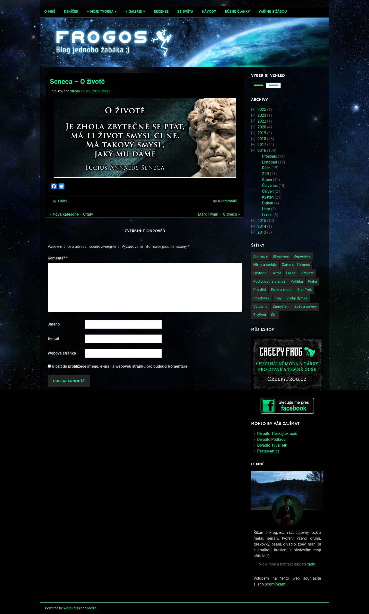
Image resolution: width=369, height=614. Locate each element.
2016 (261, 150)
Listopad (269, 162)
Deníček (71, 11)
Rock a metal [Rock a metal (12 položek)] (281, 290)
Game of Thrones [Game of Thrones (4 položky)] (296, 264)
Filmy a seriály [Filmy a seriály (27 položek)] (265, 264)
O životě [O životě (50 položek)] (307, 273)
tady (311, 564)
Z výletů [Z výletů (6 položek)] (259, 315)
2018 (261, 138)
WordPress (71, 608)
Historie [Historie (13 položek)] (259, 273)
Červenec (270, 185)
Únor (266, 209)
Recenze (161, 11)
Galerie (135, 11)
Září (265, 174)
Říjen (266, 168)
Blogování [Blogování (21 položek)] (281, 256)
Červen (268, 191)
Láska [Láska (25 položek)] (291, 273)
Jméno (54, 324)
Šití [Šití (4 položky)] (273, 315)
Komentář (58, 258)
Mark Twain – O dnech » (219, 214)
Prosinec (269, 156)
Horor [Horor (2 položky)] (276, 273)
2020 (261, 127)
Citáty (62, 201)
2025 (261, 109)
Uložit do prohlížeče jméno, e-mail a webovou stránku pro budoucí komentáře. (120, 366)
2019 (261, 133)
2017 (261, 144)
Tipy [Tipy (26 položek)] (278, 298)
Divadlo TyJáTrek (272, 445)
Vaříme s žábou (273, 11)
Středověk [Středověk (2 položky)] (261, 298)
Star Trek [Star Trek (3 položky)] (304, 290)
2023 (261, 115)
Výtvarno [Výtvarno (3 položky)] (260, 306)
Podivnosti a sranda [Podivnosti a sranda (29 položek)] (269, 281)
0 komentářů (227, 201)
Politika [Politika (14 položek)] (296, 281)
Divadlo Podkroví (271, 439)
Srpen (267, 179)
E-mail (53, 338)
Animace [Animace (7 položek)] (260, 256)
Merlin (92, 608)
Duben (267, 203)
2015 (261, 220)
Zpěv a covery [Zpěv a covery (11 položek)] (305, 306)
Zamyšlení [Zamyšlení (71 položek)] (281, 306)
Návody (209, 11)
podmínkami (275, 584)
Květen (268, 197)
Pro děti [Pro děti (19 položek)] (259, 290)
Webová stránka (62, 353)
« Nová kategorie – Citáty (71, 214)
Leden (267, 214)
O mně (49, 11)
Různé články (237, 11)
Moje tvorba (102, 11)
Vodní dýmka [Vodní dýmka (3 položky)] (297, 298)
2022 (261, 121)
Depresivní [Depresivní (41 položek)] (302, 256)
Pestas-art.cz (268, 451)
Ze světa (185, 11)
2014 (261, 226)
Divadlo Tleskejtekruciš (277, 433)
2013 (261, 232)
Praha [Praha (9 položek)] (312, 281)
